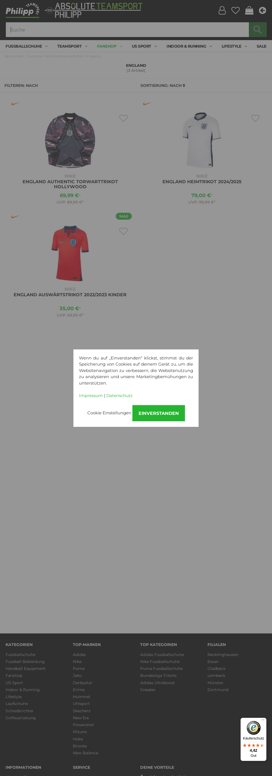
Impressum (91, 395)
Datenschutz (119, 395)
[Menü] (263, 721)
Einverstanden (159, 413)
